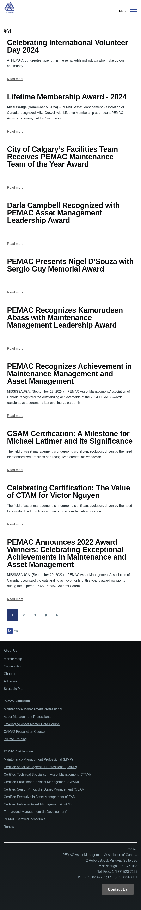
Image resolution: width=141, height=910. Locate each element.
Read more (15, 79)
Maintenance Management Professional (33, 709)
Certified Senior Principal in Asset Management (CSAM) (45, 789)
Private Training (15, 739)
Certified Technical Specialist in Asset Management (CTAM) (47, 774)
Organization (13, 666)
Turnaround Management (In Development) (35, 811)
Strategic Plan (14, 688)
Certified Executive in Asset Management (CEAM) (40, 797)
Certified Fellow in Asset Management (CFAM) (38, 804)
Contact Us (118, 889)
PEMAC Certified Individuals (24, 819)
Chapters (10, 674)
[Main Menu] (127, 11)
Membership (13, 659)
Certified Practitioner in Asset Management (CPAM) (41, 782)
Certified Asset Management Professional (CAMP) (40, 767)
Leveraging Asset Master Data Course (32, 724)
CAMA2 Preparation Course (24, 731)
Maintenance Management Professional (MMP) (38, 759)
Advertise (11, 681)
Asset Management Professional (27, 716)
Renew (9, 826)
